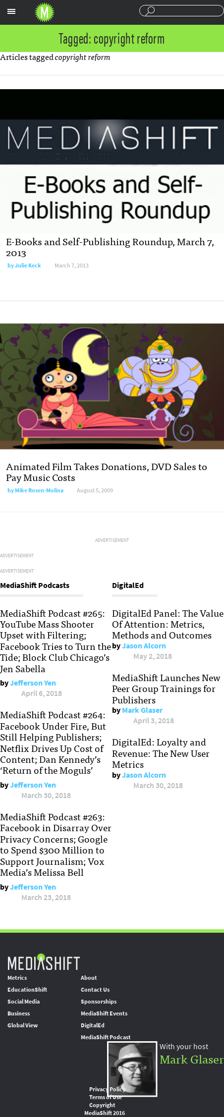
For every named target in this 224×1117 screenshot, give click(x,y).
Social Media (23, 1002)
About (89, 978)
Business (18, 1013)
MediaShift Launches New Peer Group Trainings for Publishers (166, 688)
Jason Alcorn (144, 645)
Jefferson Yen (33, 683)
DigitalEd (93, 1025)
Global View (22, 1025)
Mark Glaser (142, 710)
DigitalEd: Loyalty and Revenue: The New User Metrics (161, 752)
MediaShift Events (104, 1013)
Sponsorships (98, 1002)
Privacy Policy (107, 1089)
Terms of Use (105, 1097)
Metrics (17, 978)
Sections (11, 11)
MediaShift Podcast (106, 1037)
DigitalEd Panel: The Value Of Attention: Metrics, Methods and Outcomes (168, 623)
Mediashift (44, 12)
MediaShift (43, 961)
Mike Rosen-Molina (39, 490)
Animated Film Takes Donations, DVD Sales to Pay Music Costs (106, 471)
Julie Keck (28, 265)
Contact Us (95, 990)
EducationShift (27, 990)
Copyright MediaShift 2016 (104, 1109)
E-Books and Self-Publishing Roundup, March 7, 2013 (110, 246)
